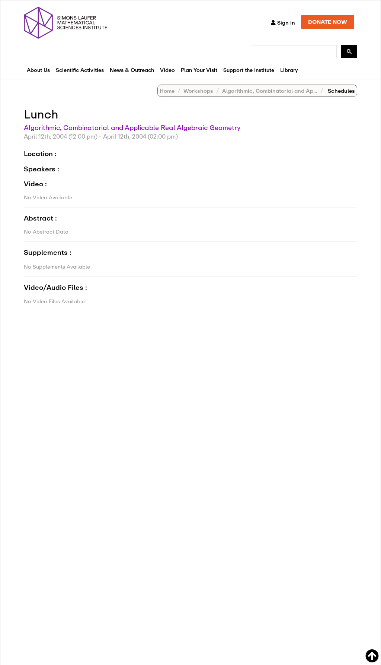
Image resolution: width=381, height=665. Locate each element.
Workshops (198, 91)
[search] (294, 51)
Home (167, 91)
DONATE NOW (327, 22)
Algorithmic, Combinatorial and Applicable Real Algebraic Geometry (132, 127)
